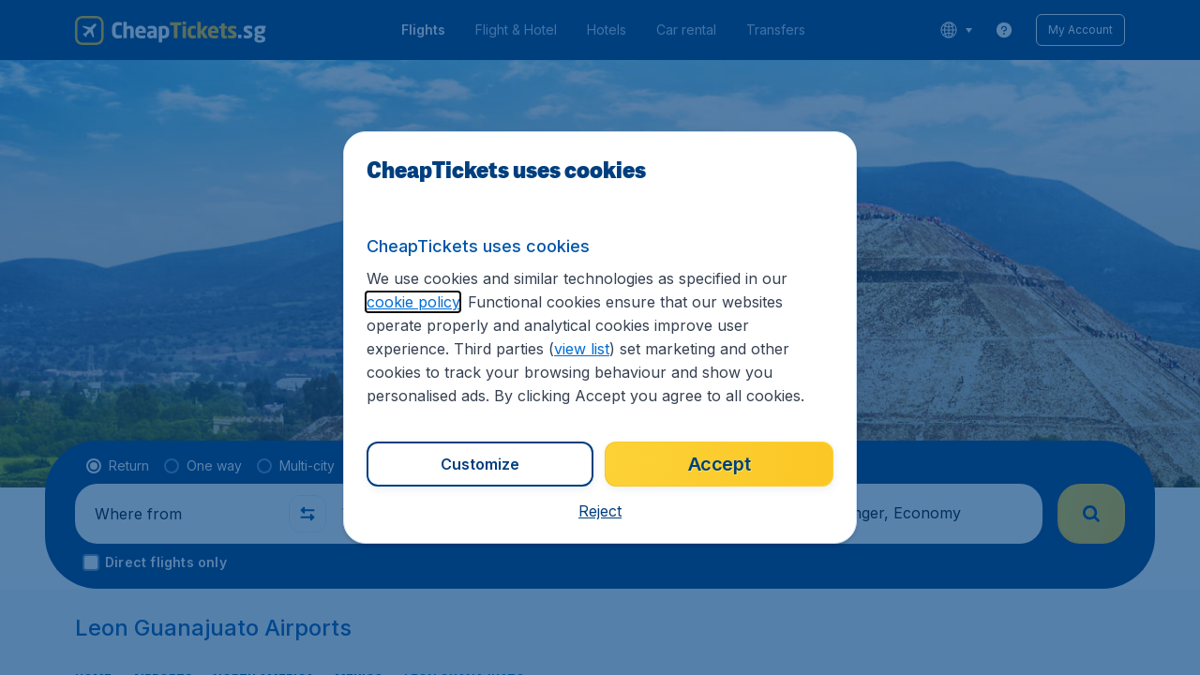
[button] (600, 511)
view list (581, 348)
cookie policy (413, 301)
